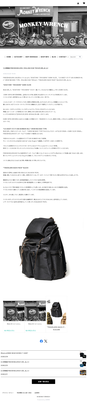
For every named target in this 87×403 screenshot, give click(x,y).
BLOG (54, 57)
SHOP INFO (45, 57)
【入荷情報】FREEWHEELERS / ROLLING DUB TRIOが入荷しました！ (26, 68)
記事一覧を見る (43, 382)
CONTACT (63, 57)
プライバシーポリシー (8, 393)
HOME (9, 57)
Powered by (43, 399)
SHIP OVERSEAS (31, 57)
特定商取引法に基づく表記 (24, 393)
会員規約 (37, 393)
